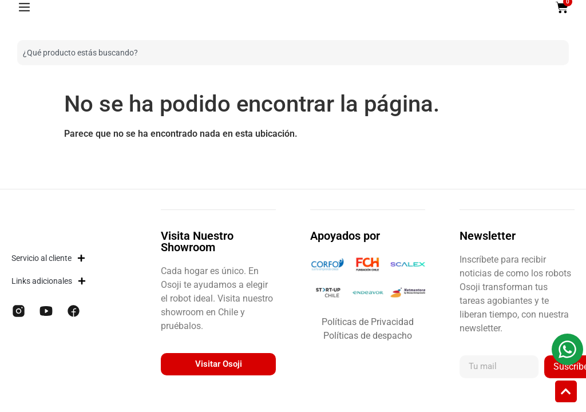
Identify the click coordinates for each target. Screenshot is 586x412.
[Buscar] (560, 52)
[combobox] (284, 52)
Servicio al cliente (48, 258)
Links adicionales (48, 281)
